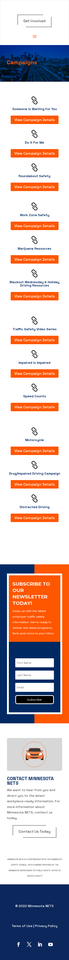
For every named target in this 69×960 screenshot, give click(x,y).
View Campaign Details (34, 119)
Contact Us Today (35, 831)
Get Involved (34, 21)
